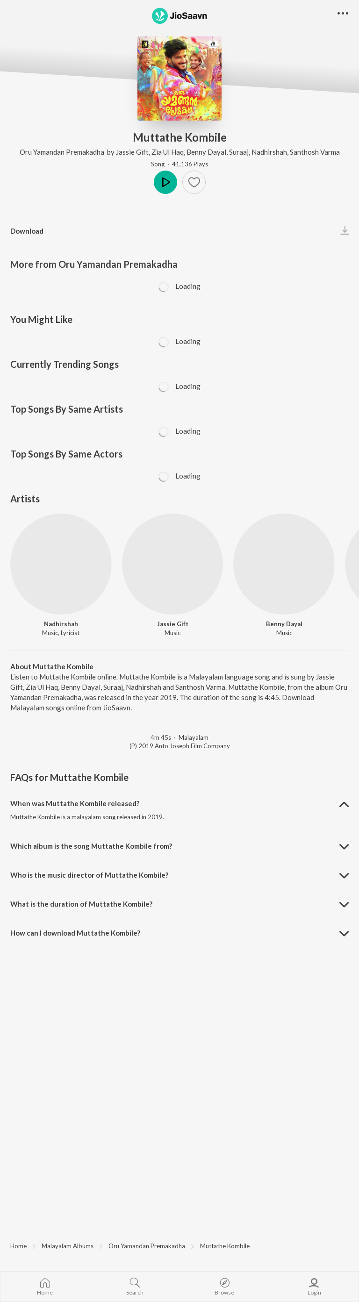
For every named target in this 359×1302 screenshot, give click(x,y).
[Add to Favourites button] (194, 182)
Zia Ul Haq (167, 152)
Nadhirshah (269, 152)
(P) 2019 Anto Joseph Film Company (179, 746)
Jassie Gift (132, 152)
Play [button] (165, 182)
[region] (179, 1245)
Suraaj (239, 152)
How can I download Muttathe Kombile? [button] (75, 933)
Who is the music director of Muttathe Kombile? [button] (89, 875)
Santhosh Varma (315, 152)
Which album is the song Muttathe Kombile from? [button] (91, 846)
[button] (343, 14)
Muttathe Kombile (225, 1246)
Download (26, 231)
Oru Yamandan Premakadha (63, 152)
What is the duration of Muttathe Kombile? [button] (81, 904)
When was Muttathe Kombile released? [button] (74, 803)
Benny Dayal (206, 152)
